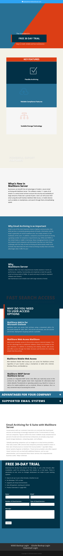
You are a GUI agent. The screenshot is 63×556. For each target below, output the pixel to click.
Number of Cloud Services (13, 501)
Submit (9, 523)
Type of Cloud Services (37, 501)
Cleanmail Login (30, 548)
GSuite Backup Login (40, 545)
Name (7, 494)
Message (8, 508)
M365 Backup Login (20, 545)
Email (32, 494)
